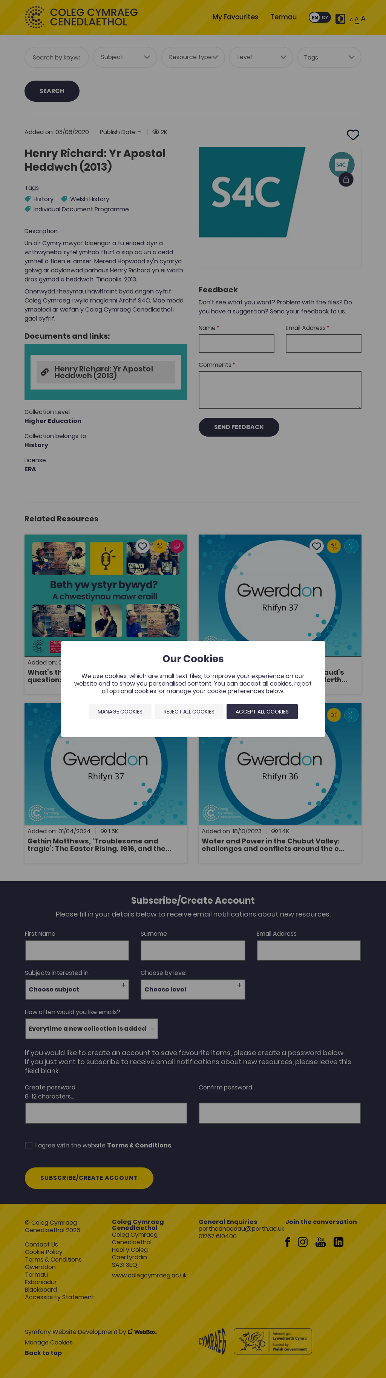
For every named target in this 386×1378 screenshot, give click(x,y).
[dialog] (193, 689)
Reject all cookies (189, 711)
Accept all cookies (262, 711)
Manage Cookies (120, 711)
